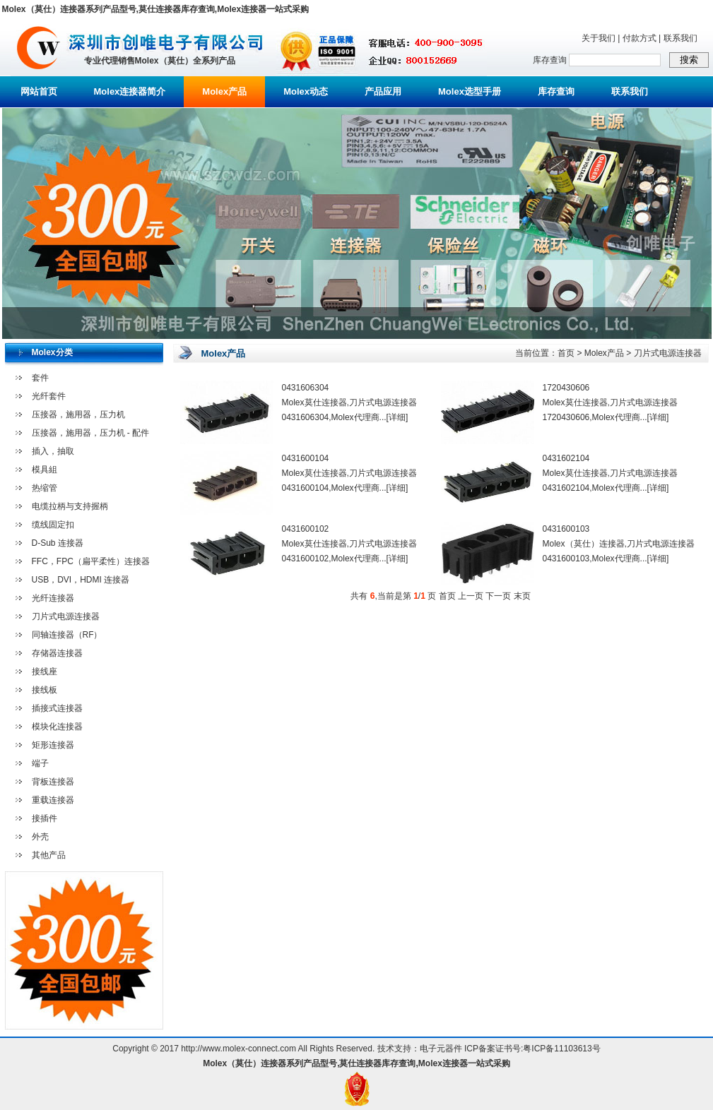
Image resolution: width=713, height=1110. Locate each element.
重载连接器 (53, 800)
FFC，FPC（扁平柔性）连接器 (91, 561)
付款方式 (639, 38)
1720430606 (566, 388)
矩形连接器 (53, 745)
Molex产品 (224, 91)
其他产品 (49, 855)
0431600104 (305, 458)
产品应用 (383, 91)
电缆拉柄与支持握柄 (70, 506)
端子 (40, 763)
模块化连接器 (57, 727)
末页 (522, 596)
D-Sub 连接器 (57, 543)
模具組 (44, 470)
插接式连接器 (57, 708)
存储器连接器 (57, 653)
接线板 (44, 690)
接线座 (44, 671)
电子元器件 (441, 1049)
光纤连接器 (53, 598)
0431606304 (305, 388)
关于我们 (598, 38)
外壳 (40, 837)
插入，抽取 (53, 451)
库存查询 (556, 91)
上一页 (470, 596)
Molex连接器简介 (130, 91)
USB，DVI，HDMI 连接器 (81, 580)
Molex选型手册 (469, 91)
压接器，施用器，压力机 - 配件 (91, 433)
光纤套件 (49, 396)
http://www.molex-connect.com (238, 1049)
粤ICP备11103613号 (561, 1049)
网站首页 (38, 91)
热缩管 (44, 488)
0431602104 (566, 458)
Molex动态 (305, 91)
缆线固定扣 (53, 525)
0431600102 (305, 529)
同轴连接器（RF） (67, 635)
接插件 (44, 818)
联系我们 (680, 38)
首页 (566, 353)
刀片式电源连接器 (66, 616)
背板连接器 (53, 782)
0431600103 (566, 529)
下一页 (498, 596)
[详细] (397, 417)
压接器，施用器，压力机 (78, 414)
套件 (40, 378)
